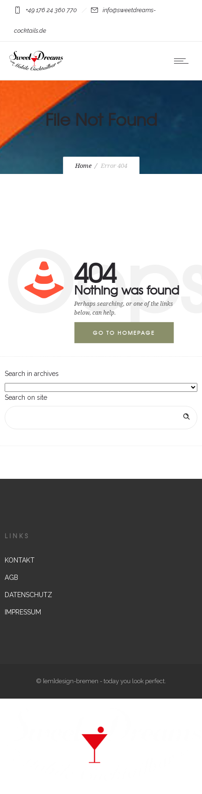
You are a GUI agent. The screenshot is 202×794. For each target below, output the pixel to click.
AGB (11, 577)
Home (83, 165)
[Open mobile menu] (183, 60)
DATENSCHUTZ (28, 595)
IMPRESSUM (23, 612)
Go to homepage (124, 332)
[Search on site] (101, 417)
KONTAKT (20, 560)
